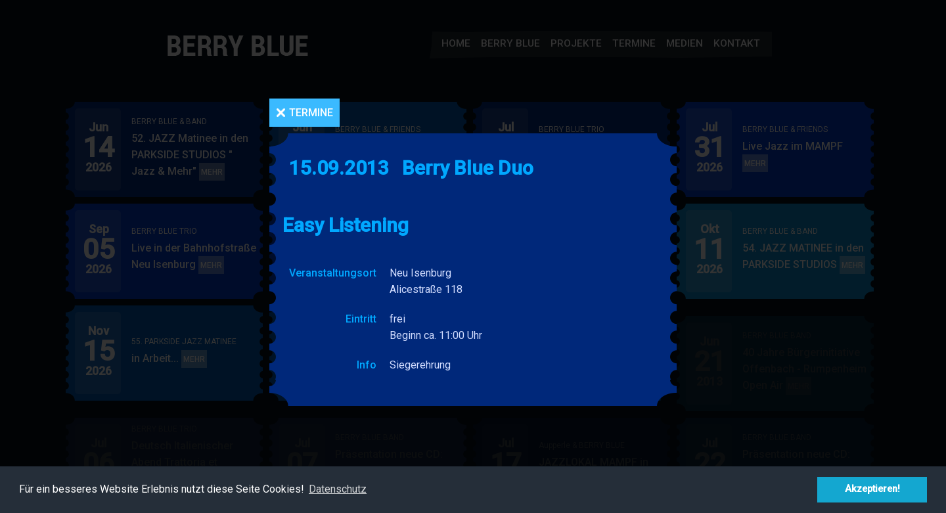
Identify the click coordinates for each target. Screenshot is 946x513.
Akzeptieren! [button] (872, 489)
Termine (311, 112)
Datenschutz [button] (338, 489)
